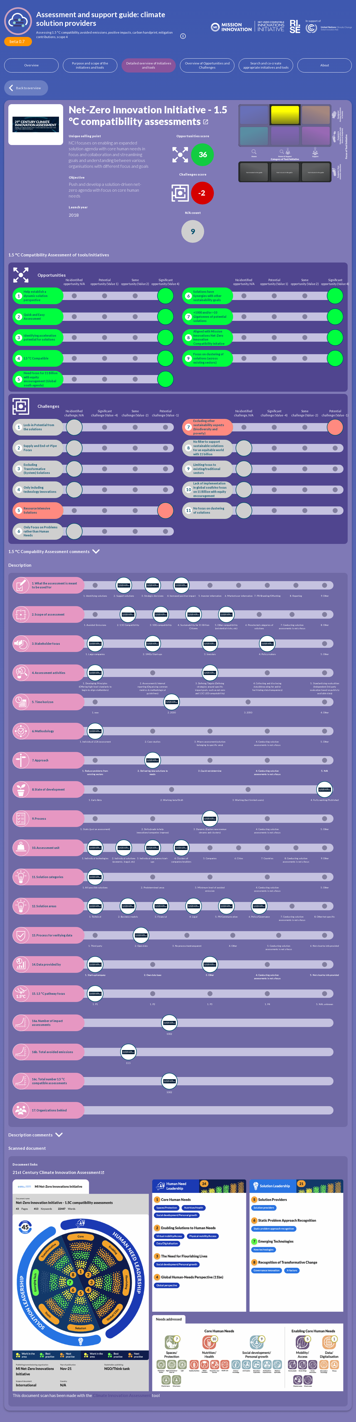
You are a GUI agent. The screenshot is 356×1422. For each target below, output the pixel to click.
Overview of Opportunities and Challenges (207, 65)
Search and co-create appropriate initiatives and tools (266, 65)
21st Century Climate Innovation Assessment (57, 1172)
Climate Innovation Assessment (122, 1395)
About (324, 65)
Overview (31, 65)
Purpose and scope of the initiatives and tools (90, 65)
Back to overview (28, 88)
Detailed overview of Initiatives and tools (148, 65)
